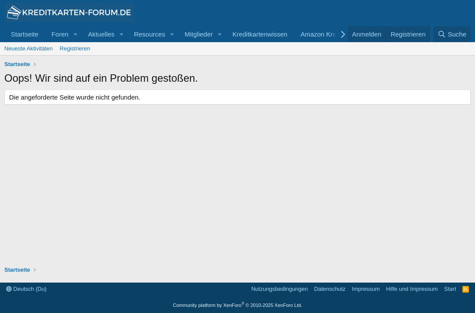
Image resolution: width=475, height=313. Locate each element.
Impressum (366, 289)
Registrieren (75, 48)
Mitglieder (199, 34)
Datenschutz (329, 289)
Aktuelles (101, 34)
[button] (75, 34)
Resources (149, 34)
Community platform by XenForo (237, 305)
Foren (59, 34)
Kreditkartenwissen (260, 34)
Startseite (24, 34)
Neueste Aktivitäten (28, 48)
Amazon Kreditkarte (329, 34)
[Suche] (452, 34)
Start (450, 289)
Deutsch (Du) (26, 289)
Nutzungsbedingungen (279, 289)
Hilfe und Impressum (412, 289)
